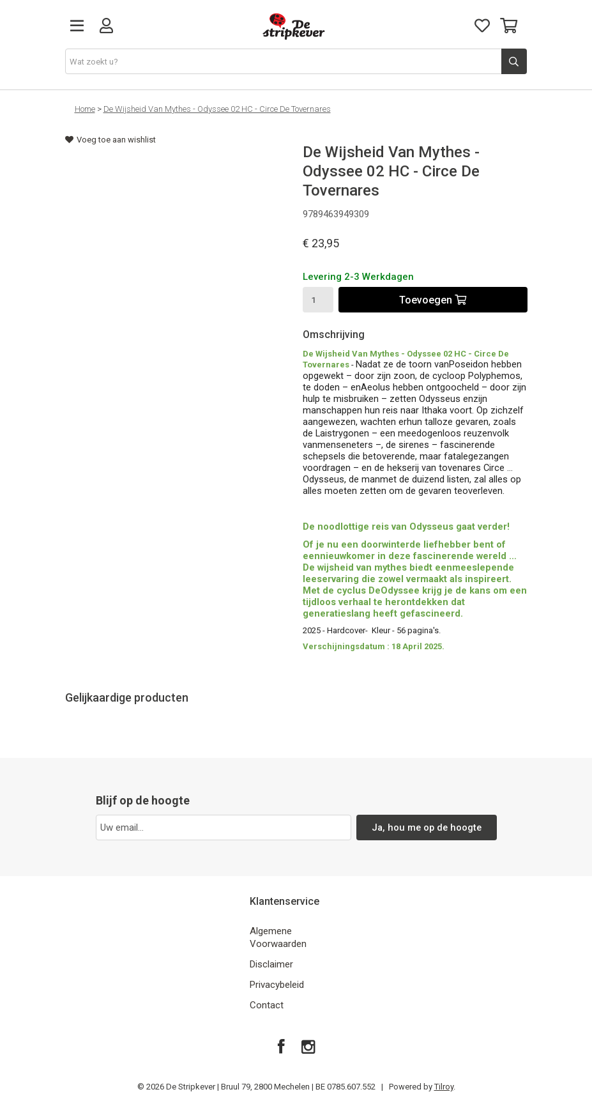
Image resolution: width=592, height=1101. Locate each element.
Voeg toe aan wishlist (110, 139)
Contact (267, 1005)
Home (85, 109)
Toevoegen (432, 300)
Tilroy (443, 1086)
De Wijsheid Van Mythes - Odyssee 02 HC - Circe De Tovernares (217, 109)
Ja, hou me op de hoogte (426, 827)
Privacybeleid (277, 984)
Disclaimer (271, 964)
